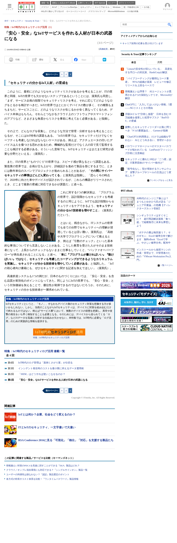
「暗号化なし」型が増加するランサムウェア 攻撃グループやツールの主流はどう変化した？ (148, 172)
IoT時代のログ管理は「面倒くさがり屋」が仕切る (45, 362)
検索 (169, 24)
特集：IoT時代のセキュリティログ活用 (51, 337)
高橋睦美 (103, 49)
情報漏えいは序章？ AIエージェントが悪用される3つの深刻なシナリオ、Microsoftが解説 (148, 95)
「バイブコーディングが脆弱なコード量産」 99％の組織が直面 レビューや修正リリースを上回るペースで (148, 82)
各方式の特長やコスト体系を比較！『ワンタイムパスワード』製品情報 (42, 479)
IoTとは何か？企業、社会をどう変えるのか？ (46, 414)
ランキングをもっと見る (161, 180)
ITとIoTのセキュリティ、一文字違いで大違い (46, 427)
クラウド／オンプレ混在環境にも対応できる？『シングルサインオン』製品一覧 (46, 470)
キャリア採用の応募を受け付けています (142, 43)
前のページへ (52, 74)
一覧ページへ (166, 265)
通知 (41, 59)
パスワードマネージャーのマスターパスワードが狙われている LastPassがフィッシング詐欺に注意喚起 (148, 150)
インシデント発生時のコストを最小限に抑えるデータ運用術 (51, 368)
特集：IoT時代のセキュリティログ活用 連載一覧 (34, 351)
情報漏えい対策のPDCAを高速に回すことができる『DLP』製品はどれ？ (43, 465)
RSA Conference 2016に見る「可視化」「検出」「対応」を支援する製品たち (65, 440)
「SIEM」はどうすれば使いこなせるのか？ (41, 374)
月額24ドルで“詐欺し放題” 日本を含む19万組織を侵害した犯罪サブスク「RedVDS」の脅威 (148, 117)
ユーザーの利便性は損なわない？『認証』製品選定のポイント (37, 474)
